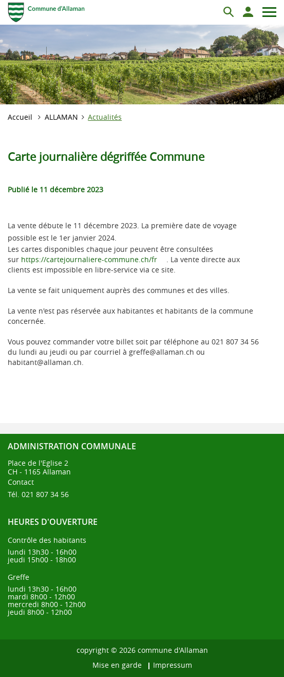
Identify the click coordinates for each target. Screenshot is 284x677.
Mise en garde (117, 665)
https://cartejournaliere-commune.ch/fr (93, 259)
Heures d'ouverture (53, 521)
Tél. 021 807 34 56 (38, 494)
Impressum (172, 665)
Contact (21, 482)
